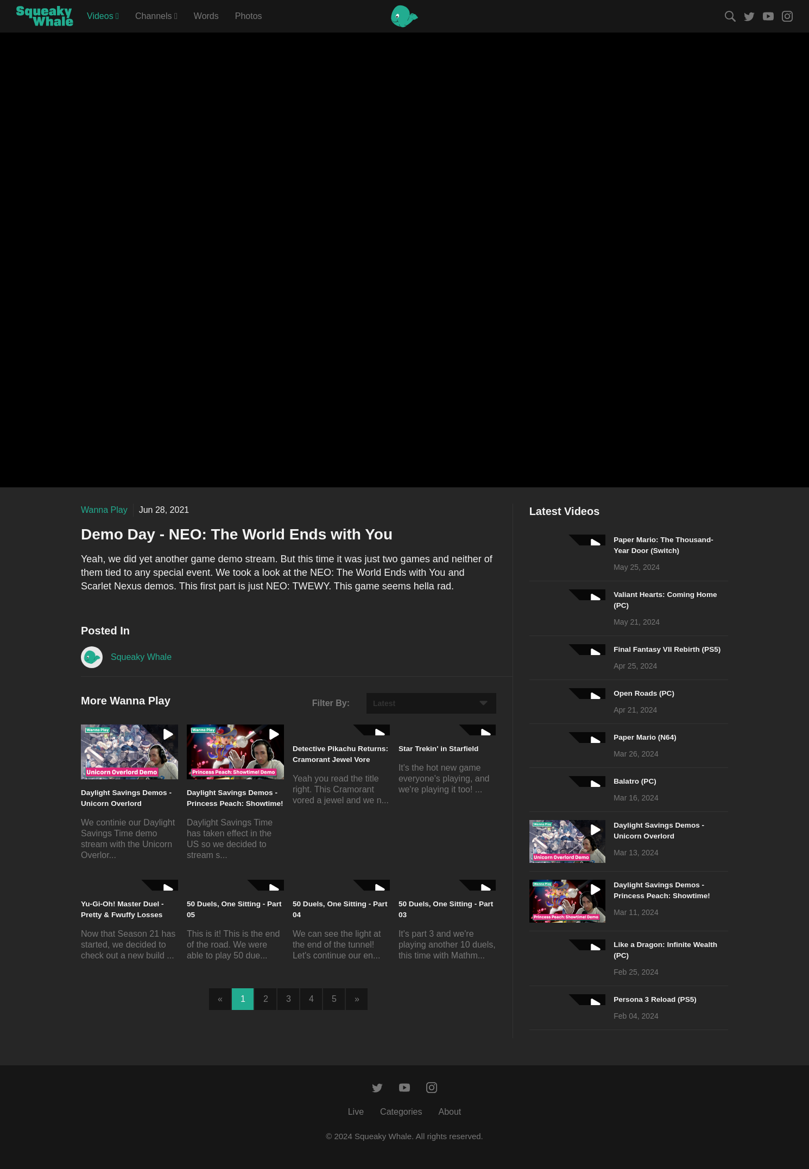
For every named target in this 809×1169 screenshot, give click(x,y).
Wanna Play (104, 509)
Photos (248, 16)
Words (206, 16)
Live (356, 1111)
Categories (401, 1111)
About (449, 1111)
